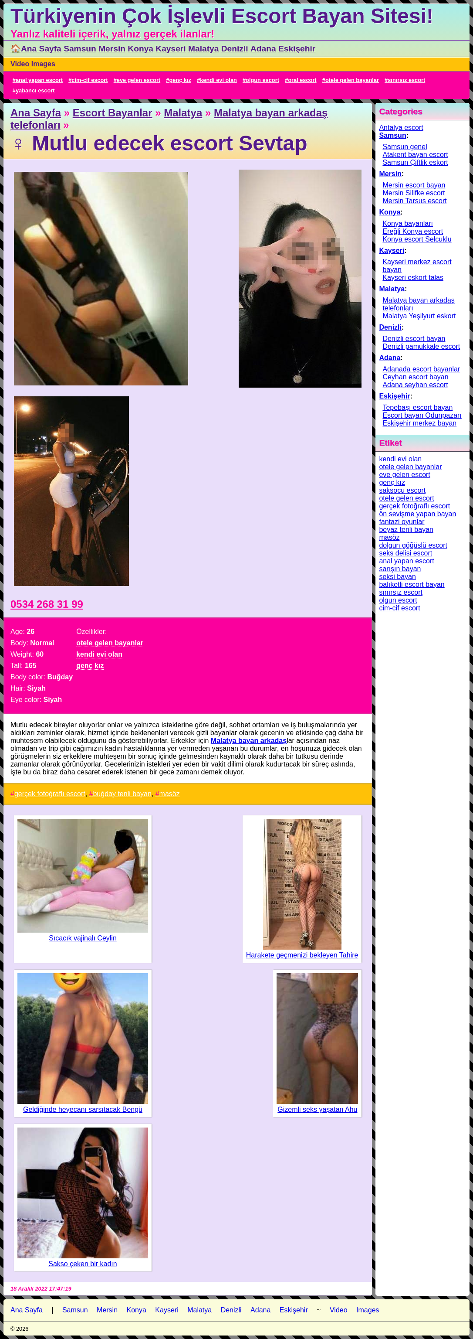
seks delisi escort (405, 553)
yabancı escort (35, 90)
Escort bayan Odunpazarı (421, 415)
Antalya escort (401, 127)
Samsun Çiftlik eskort (415, 162)
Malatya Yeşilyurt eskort (419, 316)
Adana (263, 48)
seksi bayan (397, 576)
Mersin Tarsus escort (414, 200)
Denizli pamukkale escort (421, 346)
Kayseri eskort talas (412, 277)
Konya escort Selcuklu (416, 239)
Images (43, 64)
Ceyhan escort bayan (415, 377)
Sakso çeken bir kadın (82, 1263)
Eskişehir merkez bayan (419, 423)
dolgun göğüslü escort (413, 545)
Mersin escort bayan (413, 185)
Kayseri (170, 48)
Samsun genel (404, 146)
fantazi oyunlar (401, 521)
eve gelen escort (138, 80)
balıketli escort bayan (411, 584)
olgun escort (262, 80)
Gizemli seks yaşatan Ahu (317, 1109)
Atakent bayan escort (415, 154)
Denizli (234, 48)
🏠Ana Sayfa (35, 48)
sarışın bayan (400, 568)
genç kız (180, 80)
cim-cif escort (89, 80)
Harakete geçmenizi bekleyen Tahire (302, 955)
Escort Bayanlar (112, 113)
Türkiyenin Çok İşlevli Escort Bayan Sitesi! (221, 15)
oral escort (302, 80)
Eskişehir (296, 48)
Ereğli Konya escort (412, 231)
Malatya (203, 48)
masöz (169, 793)
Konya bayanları (407, 223)
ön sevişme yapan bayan (417, 514)
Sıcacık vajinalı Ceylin (83, 938)
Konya (140, 48)
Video (19, 64)
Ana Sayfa (35, 113)
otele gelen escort (406, 498)
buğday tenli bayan (122, 793)
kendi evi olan (218, 80)
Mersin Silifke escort (413, 193)
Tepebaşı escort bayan (417, 407)
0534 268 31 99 (46, 604)
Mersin (111, 48)
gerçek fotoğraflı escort (49, 793)
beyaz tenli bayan (406, 529)
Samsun (80, 48)
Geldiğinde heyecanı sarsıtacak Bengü (82, 1109)
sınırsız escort (406, 80)
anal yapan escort (39, 80)
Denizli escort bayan (413, 338)
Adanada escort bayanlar (421, 369)
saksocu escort (402, 490)
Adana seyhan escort (415, 384)
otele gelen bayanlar (352, 80)
